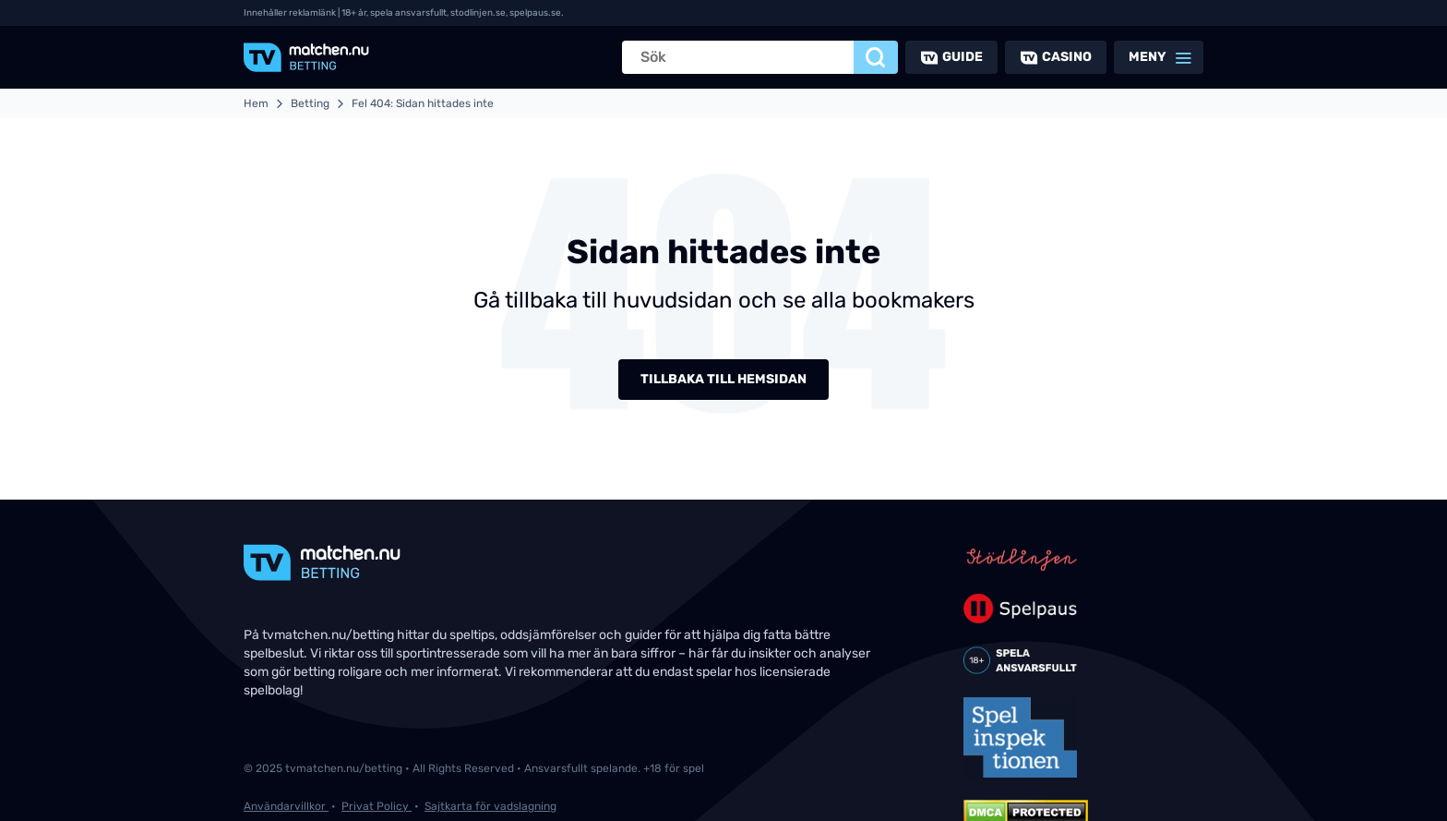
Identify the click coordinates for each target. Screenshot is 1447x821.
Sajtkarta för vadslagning (490, 806)
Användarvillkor (286, 806)
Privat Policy (376, 806)
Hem (256, 103)
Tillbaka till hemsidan (723, 379)
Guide (962, 57)
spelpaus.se (535, 12)
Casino (1067, 57)
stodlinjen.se (478, 12)
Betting (310, 103)
